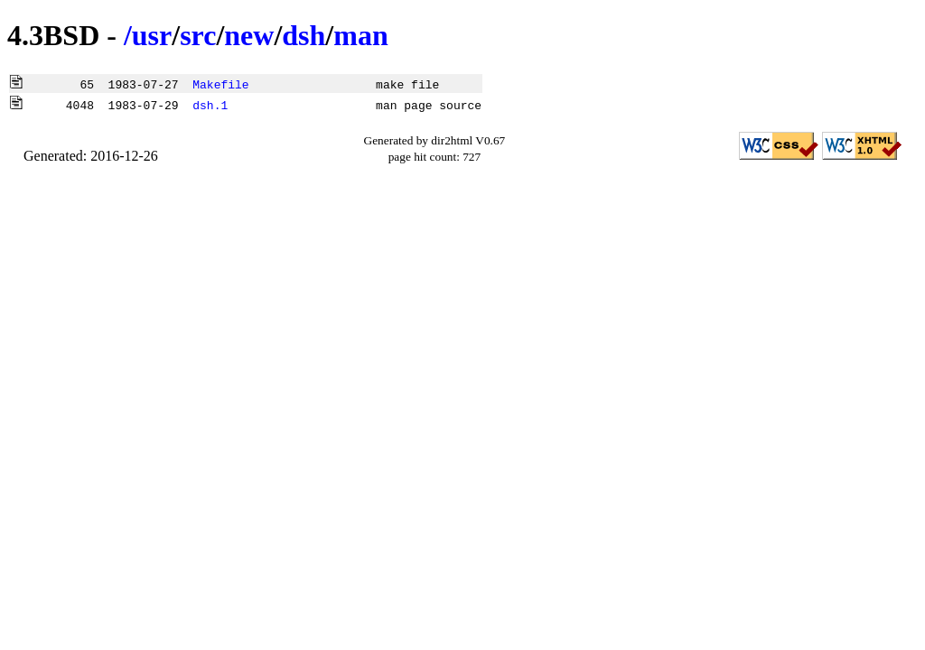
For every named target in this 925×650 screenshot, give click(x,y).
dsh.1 (210, 105)
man (360, 35)
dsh (303, 35)
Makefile (220, 84)
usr (152, 35)
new (249, 35)
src (198, 35)
